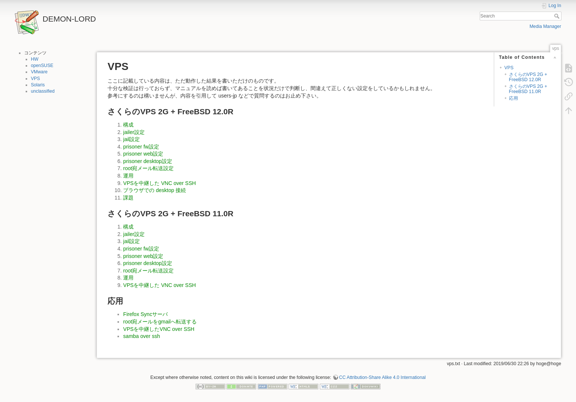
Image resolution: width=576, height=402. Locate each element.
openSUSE (42, 65)
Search (557, 16)
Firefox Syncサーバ (145, 314)
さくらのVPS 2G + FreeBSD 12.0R (528, 77)
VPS (35, 78)
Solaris (38, 84)
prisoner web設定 (143, 154)
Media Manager (545, 26)
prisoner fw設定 (141, 147)
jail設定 (131, 139)
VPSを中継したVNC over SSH (158, 329)
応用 (513, 98)
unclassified (43, 91)
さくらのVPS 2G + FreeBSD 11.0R (528, 89)
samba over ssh (141, 336)
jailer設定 (134, 132)
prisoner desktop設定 (147, 161)
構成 (128, 125)
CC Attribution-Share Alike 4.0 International (382, 377)
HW (34, 59)
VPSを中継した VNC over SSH (159, 183)
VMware (39, 71)
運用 (128, 176)
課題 (128, 198)
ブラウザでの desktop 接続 (154, 190)
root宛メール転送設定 (148, 168)
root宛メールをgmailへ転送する (160, 322)
